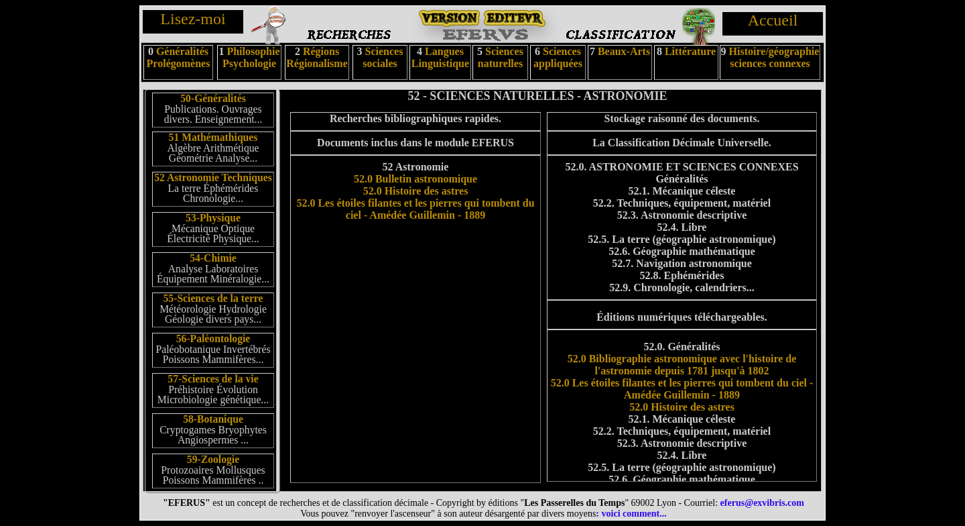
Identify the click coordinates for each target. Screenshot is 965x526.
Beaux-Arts (622, 51)
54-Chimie (213, 258)
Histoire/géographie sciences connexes (774, 57)
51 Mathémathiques (213, 137)
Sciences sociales (383, 57)
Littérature (690, 51)
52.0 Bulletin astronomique (415, 179)
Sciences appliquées (557, 57)
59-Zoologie (213, 459)
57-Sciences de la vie (213, 378)
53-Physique (213, 217)
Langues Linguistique (440, 57)
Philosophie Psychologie (251, 57)
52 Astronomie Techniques (213, 177)
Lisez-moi (192, 19)
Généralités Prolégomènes (178, 57)
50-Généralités (212, 98)
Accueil (773, 20)
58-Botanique (213, 419)
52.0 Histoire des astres (415, 191)
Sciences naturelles (500, 57)
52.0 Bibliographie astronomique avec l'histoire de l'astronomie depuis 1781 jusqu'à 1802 (682, 364)
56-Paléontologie (213, 338)
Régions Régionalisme (317, 57)
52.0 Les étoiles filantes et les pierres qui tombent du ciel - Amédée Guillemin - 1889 (415, 209)
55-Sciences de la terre (213, 298)
